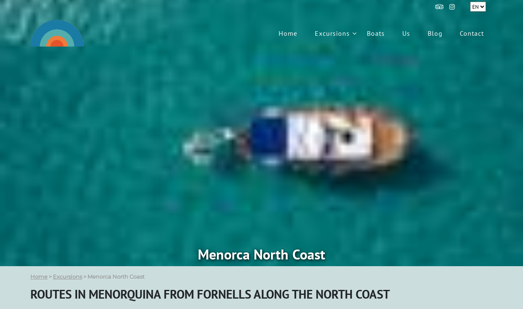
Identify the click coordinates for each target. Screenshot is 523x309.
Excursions (332, 33)
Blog (435, 33)
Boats (376, 33)
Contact (472, 33)
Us (406, 33)
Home (288, 33)
